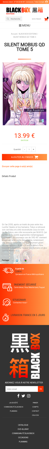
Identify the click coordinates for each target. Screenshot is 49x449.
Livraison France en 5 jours (28, 315)
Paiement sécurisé (25, 284)
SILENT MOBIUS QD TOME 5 (24, 47)
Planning (13, 411)
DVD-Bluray (23, 429)
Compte (35, 407)
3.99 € (18, 271)
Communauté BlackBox (13, 407)
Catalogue (23, 425)
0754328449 (19, 299)
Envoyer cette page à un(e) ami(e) (17, 166)
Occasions (23, 437)
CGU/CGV (35, 415)
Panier (35, 403)
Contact (35, 411)
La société (13, 403)
